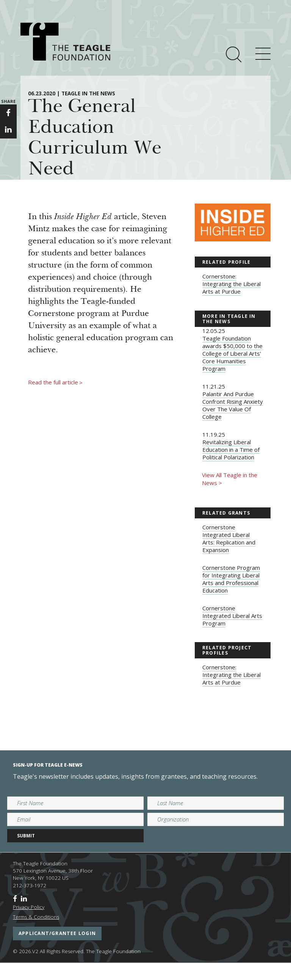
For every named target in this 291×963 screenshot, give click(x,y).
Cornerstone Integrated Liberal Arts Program (232, 615)
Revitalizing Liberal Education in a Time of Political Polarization (231, 449)
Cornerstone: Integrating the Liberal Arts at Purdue (231, 283)
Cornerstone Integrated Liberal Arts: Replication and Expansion (228, 538)
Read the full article (55, 382)
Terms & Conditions (36, 916)
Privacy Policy (28, 907)
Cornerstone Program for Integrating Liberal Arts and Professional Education (231, 579)
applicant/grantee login (57, 933)
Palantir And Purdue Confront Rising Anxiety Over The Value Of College (232, 405)
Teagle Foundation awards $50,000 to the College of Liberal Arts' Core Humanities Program (232, 353)
